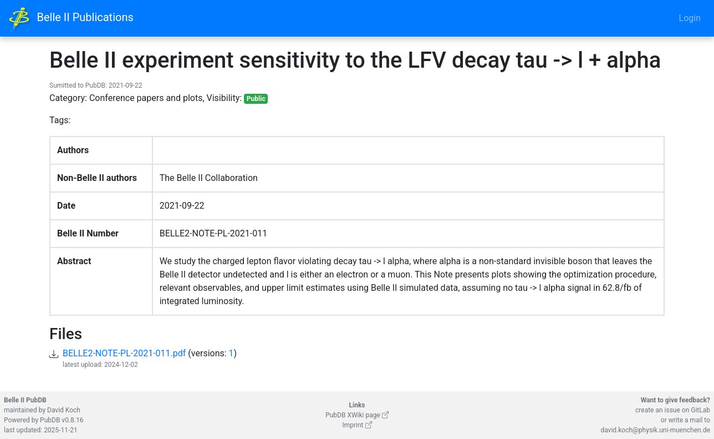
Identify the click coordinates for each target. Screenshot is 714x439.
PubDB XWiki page (357, 415)
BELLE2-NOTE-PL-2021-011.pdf (124, 353)
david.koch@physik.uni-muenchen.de (655, 430)
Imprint (356, 425)
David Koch (63, 410)
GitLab (700, 410)
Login (690, 18)
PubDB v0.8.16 (61, 420)
